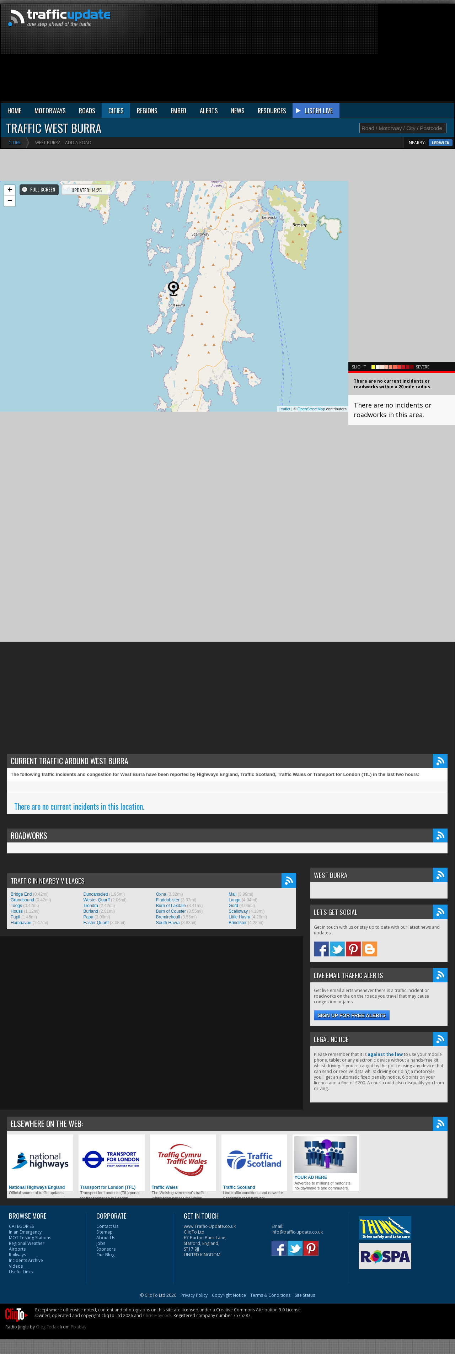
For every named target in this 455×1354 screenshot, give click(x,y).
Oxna (161, 894)
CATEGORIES (21, 1226)
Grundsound (22, 899)
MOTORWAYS (50, 110)
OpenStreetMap (311, 409)
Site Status (305, 1295)
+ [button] (9, 190)
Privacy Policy (194, 1295)
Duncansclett (95, 894)
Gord (233, 905)
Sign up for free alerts (352, 1015)
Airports (17, 1249)
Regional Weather (26, 1243)
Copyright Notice (229, 1295)
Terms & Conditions (270, 1295)
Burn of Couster (171, 911)
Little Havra (239, 917)
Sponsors (106, 1249)
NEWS (238, 110)
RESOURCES (272, 110)
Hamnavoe (21, 922)
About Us (105, 1238)
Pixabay (78, 1327)
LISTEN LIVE (319, 110)
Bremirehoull (168, 917)
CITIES (116, 110)
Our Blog (105, 1255)
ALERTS (209, 110)
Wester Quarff (96, 899)
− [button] (9, 201)
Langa (234, 899)
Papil (15, 917)
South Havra (168, 922)
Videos (16, 1266)
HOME (14, 110)
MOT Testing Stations (30, 1238)
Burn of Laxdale (171, 905)
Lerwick (440, 142)
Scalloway (238, 911)
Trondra (90, 905)
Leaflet (284, 409)
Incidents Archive (26, 1260)
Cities (14, 143)
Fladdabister (168, 899)
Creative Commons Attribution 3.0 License (258, 1310)
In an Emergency (25, 1232)
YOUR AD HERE (325, 1158)
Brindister (238, 922)
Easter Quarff (95, 922)
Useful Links (21, 1272)
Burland (90, 911)
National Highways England (40, 1163)
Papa (88, 917)
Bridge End (21, 894)
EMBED (178, 110)
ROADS (87, 110)
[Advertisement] (344, 54)
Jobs (100, 1243)
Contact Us (107, 1226)
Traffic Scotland (254, 1163)
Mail (232, 894)
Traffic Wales (183, 1163)
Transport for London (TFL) (111, 1163)
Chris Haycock (157, 1315)
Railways (17, 1255)
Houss (17, 911)
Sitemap (104, 1232)
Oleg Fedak (47, 1327)
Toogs (16, 905)
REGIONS (147, 110)
